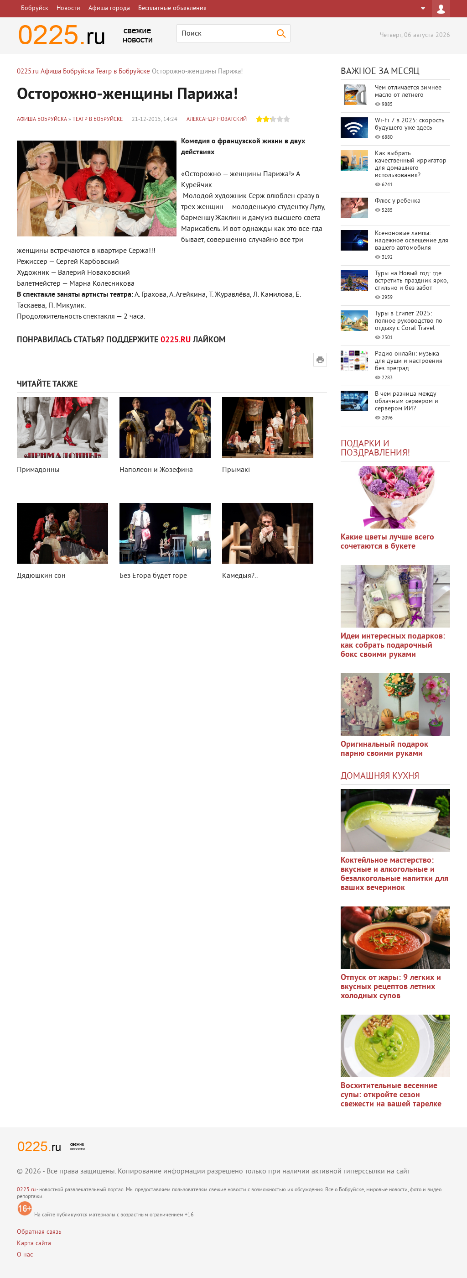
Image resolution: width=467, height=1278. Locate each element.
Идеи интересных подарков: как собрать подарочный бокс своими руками (393, 645)
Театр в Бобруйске (98, 119)
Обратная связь (39, 1232)
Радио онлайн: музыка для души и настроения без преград (408, 361)
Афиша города (109, 8)
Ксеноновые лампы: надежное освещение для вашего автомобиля (411, 241)
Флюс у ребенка (397, 201)
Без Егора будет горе (153, 576)
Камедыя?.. (240, 576)
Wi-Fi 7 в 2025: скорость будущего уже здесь (410, 124)
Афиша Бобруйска (42, 119)
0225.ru (26, 1190)
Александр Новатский (217, 119)
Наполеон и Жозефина (156, 470)
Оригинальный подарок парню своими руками (384, 749)
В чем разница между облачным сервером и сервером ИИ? (406, 401)
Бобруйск (34, 8)
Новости (68, 8)
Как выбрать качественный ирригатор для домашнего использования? (410, 164)
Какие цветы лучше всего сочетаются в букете (387, 542)
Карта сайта (34, 1243)
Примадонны (38, 470)
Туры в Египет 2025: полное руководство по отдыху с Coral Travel (408, 321)
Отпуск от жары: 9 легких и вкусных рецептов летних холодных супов (391, 987)
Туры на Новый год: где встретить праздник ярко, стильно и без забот (411, 281)
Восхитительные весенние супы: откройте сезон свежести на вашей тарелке (391, 1095)
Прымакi (236, 470)
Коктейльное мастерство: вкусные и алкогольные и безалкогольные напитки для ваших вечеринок (394, 874)
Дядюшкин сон (41, 576)
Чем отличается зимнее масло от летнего (408, 91)
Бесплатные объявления (172, 8)
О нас (25, 1255)
